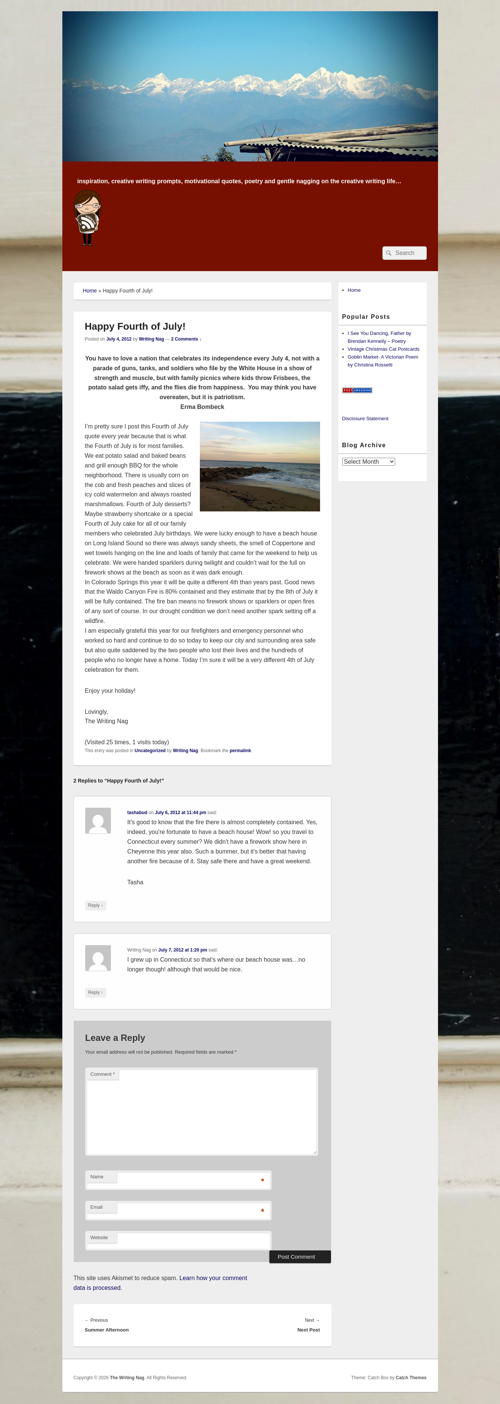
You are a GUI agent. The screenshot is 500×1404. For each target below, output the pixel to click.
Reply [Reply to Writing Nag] (95, 992)
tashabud (137, 812)
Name (97, 1176)
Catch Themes (411, 1377)
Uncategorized (150, 750)
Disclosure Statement (365, 418)
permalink (240, 750)
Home (90, 291)
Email (97, 1207)
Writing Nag (151, 339)
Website (99, 1237)
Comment (103, 1074)
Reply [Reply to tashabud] (95, 905)
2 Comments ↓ (186, 339)
